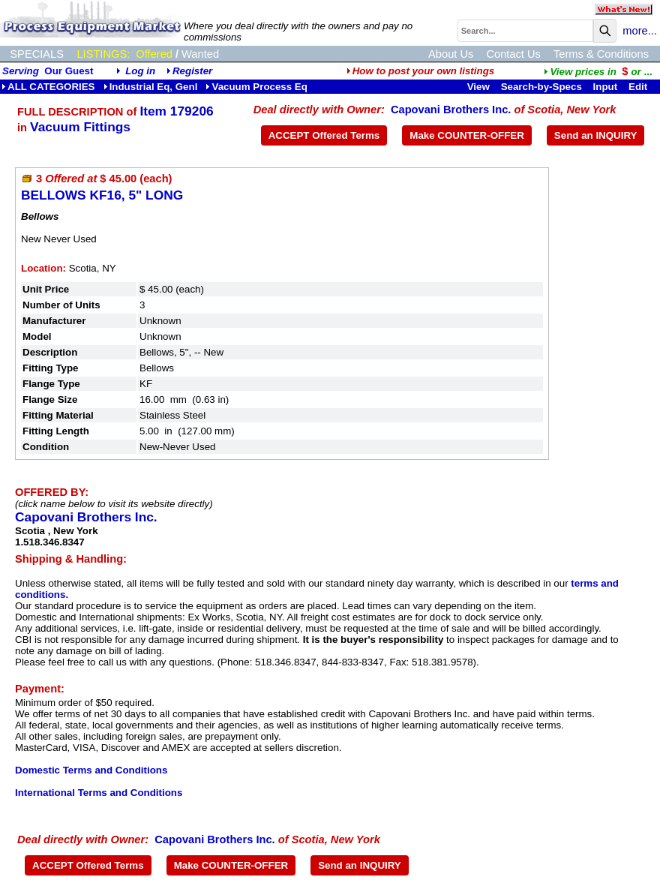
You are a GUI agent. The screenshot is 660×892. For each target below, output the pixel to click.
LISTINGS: (103, 54)
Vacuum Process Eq (256, 86)
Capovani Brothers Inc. (451, 110)
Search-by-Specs (541, 86)
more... (639, 31)
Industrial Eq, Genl (151, 86)
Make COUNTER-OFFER (467, 135)
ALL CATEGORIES (48, 86)
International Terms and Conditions (98, 792)
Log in (140, 71)
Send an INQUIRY (596, 135)
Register (192, 71)
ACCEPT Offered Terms (324, 135)
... (598, 71)
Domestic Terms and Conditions (91, 770)
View (478, 86)
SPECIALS (37, 54)
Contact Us (513, 54)
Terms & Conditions (601, 54)
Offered (154, 54)
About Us (450, 54)
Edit (639, 86)
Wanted (200, 54)
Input (605, 86)
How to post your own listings (420, 71)
